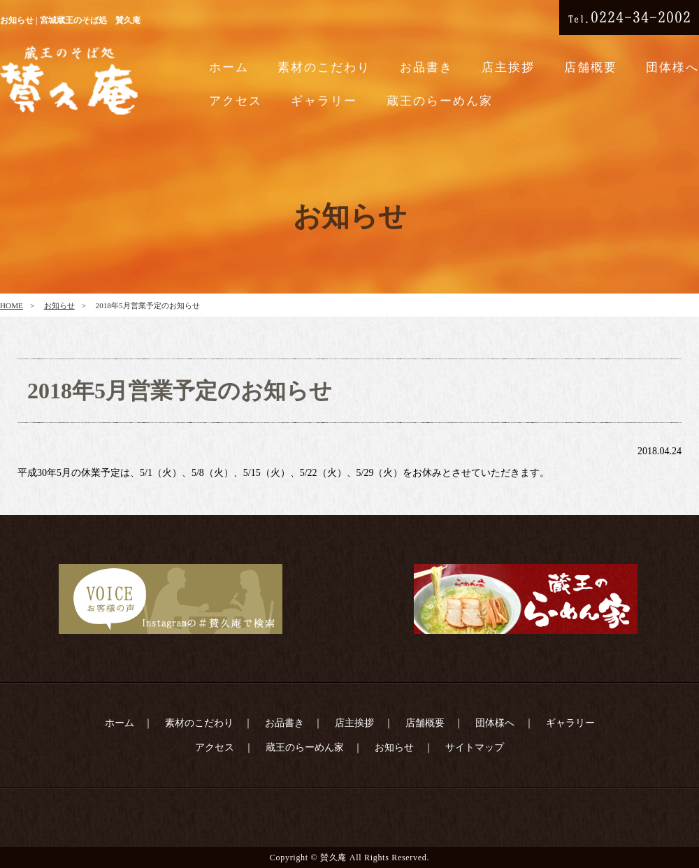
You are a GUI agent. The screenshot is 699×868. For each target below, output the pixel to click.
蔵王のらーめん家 (440, 101)
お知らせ (59, 305)
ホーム (229, 67)
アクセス (235, 101)
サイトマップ (474, 747)
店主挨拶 (508, 67)
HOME (11, 305)
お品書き (426, 67)
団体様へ (672, 67)
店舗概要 (590, 67)
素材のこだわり (324, 67)
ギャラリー (324, 101)
